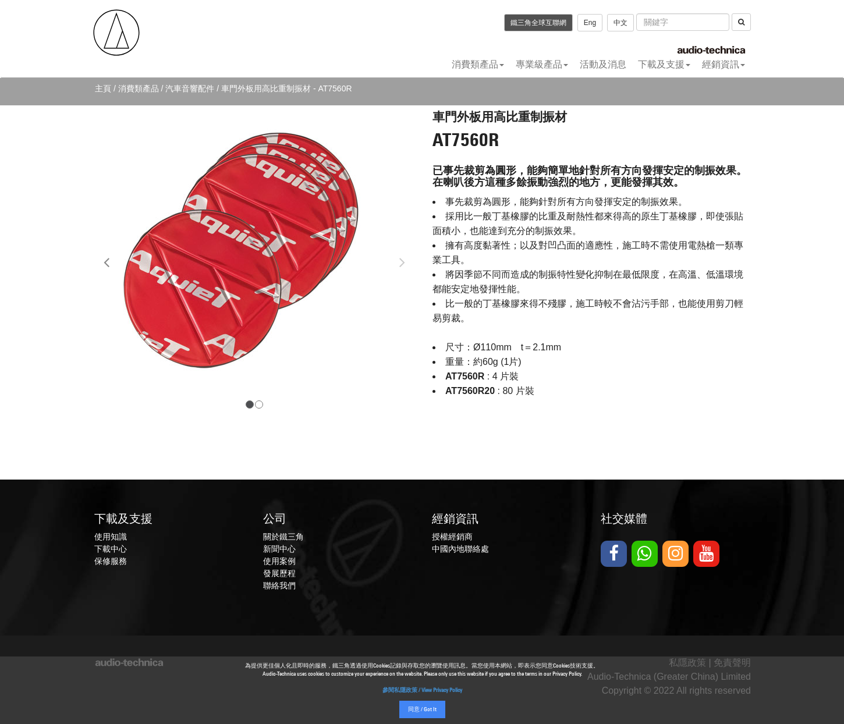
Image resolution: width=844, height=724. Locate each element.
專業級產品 (542, 64)
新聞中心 (279, 548)
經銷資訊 (723, 64)
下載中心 (110, 548)
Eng (590, 23)
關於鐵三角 (283, 536)
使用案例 (279, 561)
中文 (620, 23)
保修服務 (110, 561)
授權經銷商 (452, 536)
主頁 (103, 88)
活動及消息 (603, 64)
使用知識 (110, 536)
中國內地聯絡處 (460, 548)
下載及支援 (664, 64)
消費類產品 (478, 64)
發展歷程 (279, 573)
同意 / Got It (422, 710)
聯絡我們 (279, 585)
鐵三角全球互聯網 (538, 23)
